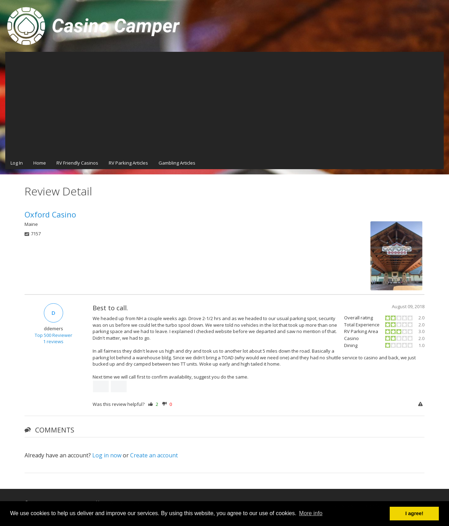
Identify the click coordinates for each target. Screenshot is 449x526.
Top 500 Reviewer (53, 335)
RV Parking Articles (128, 163)
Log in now (106, 455)
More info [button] (311, 513)
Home (39, 163)
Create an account (154, 455)
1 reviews (53, 341)
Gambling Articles (177, 163)
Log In (17, 163)
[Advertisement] (224, 104)
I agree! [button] (414, 513)
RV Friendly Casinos (77, 163)
